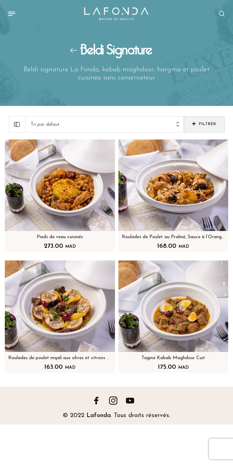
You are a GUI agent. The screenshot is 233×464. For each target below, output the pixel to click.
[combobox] (104, 125)
